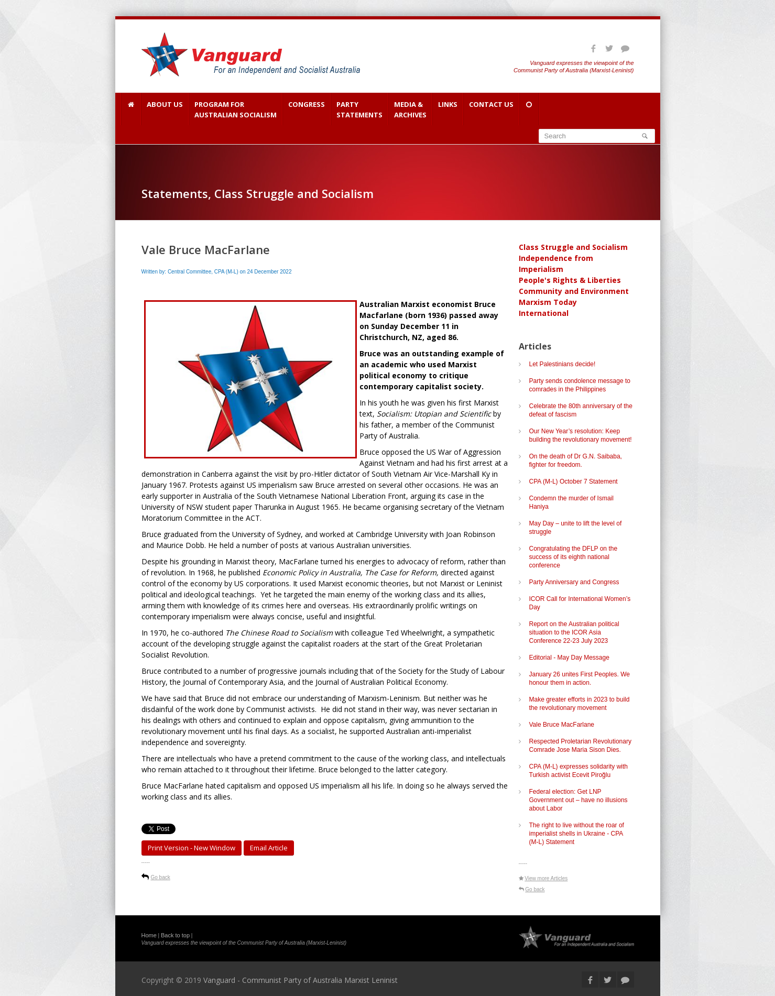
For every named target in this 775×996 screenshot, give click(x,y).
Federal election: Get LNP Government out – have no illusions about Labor (578, 800)
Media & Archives (410, 109)
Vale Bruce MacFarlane (562, 724)
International (544, 313)
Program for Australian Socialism (235, 109)
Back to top (175, 935)
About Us (165, 109)
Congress (306, 109)
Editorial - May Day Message (569, 657)
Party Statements (359, 109)
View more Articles (546, 878)
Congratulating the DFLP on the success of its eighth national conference (573, 557)
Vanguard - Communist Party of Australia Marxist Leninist (300, 980)
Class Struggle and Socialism (573, 247)
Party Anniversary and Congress (574, 582)
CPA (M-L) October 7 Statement (573, 481)
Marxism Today (548, 302)
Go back (160, 877)
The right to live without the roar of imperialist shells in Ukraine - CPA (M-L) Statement (576, 834)
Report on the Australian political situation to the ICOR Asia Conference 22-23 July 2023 (574, 632)
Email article (269, 847)
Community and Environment (574, 291)
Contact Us (491, 109)
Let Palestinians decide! (562, 364)
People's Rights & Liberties (570, 280)
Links (447, 109)
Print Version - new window (191, 847)
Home (149, 935)
